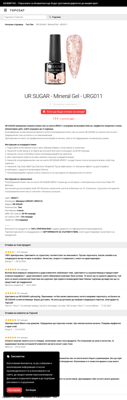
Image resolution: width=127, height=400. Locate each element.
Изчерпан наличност (63, 104)
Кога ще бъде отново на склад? (63, 111)
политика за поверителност (37, 397)
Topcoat (17, 10)
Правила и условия (11, 397)
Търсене (55, 17)
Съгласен (14, 390)
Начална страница (14, 24)
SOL (55, 397)
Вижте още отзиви (16, 389)
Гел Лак (29, 24)
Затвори (30, 390)
